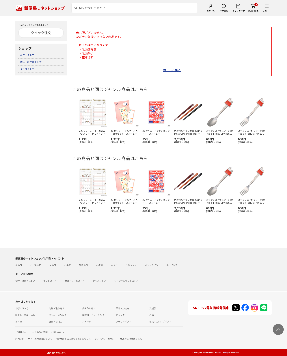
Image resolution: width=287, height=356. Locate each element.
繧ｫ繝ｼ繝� (253, 10)
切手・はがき (22, 308)
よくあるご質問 (40, 332)
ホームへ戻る (172, 70)
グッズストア (27, 69)
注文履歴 (224, 10)
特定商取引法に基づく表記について (73, 338)
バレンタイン (151, 265)
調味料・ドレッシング (93, 314)
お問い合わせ (57, 332)
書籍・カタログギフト (160, 321)
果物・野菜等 (122, 308)
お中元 (67, 265)
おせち (114, 265)
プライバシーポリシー (105, 338)
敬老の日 (83, 265)
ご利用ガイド (22, 332)
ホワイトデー (173, 265)
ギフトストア (27, 55)
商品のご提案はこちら (131, 338)
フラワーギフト (123, 321)
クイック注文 (238, 10)
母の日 (18, 265)
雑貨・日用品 (55, 321)
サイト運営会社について (40, 338)
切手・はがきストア (31, 62)
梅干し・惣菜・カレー (26, 314)
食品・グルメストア (75, 280)
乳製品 (152, 308)
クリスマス (131, 265)
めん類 (18, 321)
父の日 (52, 265)
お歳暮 (99, 265)
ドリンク (120, 314)
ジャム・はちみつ (57, 314)
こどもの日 (35, 265)
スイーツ (86, 321)
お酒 (151, 314)
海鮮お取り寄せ (56, 308)
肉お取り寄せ (89, 308)
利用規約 (19, 338)
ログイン (210, 10)
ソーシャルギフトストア (126, 280)
